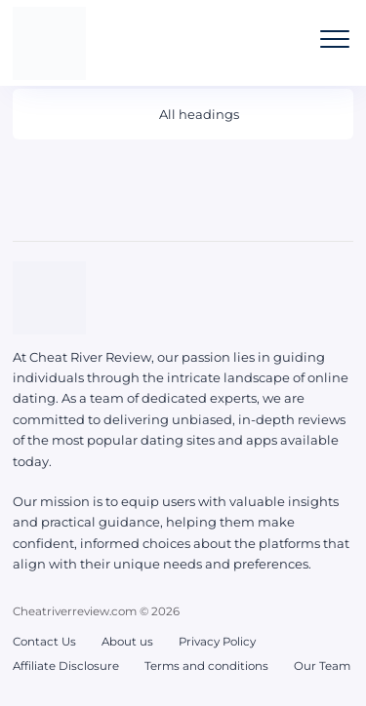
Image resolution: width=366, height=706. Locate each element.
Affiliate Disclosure (66, 666)
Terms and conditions (206, 666)
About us (127, 641)
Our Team (322, 666)
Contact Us (44, 641)
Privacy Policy (217, 641)
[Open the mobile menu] (334, 39)
